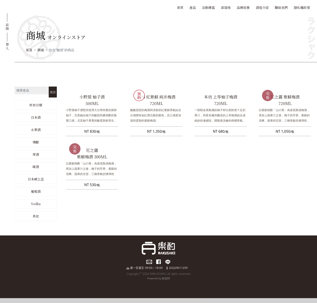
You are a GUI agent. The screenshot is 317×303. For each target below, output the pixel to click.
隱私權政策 (302, 7)
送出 (53, 92)
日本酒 (36, 117)
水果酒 (36, 129)
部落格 (226, 7)
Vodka (36, 203)
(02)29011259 (178, 268)
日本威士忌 (36, 179)
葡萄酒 (36, 191)
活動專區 (208, 7)
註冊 (7, 26)
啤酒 (36, 166)
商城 (40, 50)
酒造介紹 (262, 7)
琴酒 (36, 154)
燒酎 (36, 142)
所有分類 (35, 105)
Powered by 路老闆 (158, 278)
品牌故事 (243, 7)
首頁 (180, 7)
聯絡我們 (281, 7)
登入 (7, 46)
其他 (36, 216)
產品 (192, 7)
